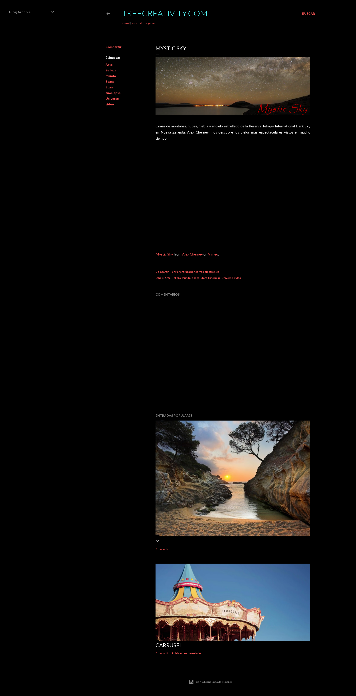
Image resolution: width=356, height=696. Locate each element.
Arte (109, 64)
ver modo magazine (143, 23)
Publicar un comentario (186, 653)
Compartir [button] (113, 47)
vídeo (110, 104)
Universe (112, 98)
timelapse (113, 93)
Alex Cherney (192, 254)
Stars (110, 87)
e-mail (126, 23)
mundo (111, 76)
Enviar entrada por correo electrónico (195, 271)
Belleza (111, 70)
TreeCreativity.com (165, 13)
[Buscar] (308, 13)
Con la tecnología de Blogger (210, 682)
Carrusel (169, 645)
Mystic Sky (164, 254)
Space (110, 81)
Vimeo (213, 254)
